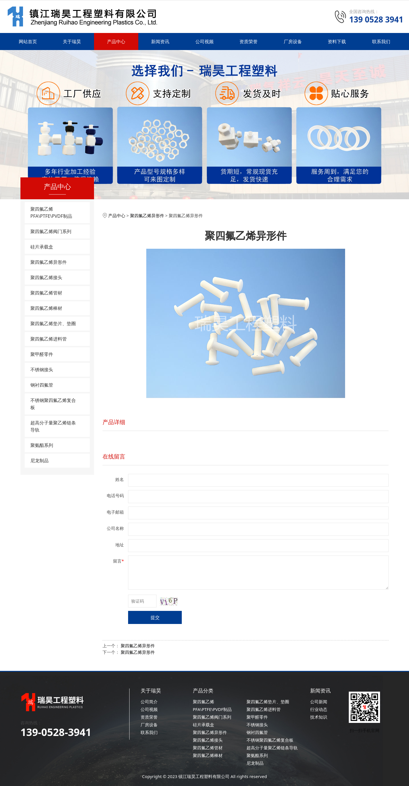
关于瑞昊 (72, 41)
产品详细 (114, 422)
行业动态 (318, 709)
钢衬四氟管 (41, 385)
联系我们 (381, 41)
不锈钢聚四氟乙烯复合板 (53, 403)
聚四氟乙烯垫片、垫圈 (53, 323)
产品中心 (116, 41)
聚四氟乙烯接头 (46, 277)
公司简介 (149, 701)
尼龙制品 (39, 460)
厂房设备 (293, 41)
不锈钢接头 (41, 369)
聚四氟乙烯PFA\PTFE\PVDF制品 (51, 212)
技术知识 (318, 717)
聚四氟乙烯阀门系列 (50, 231)
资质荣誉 (248, 41)
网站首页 (28, 41)
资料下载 (337, 41)
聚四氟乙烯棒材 (46, 308)
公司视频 (204, 41)
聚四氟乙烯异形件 (48, 262)
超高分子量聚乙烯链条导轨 (53, 426)
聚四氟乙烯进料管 (48, 339)
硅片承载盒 (41, 247)
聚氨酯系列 (41, 445)
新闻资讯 (160, 41)
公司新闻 (318, 701)
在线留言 (114, 456)
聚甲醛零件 (41, 354)
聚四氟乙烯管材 (46, 293)
